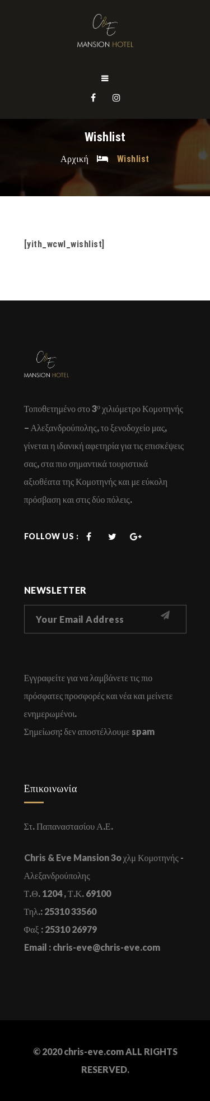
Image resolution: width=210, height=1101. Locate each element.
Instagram (117, 97)
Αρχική (74, 158)
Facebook (93, 97)
